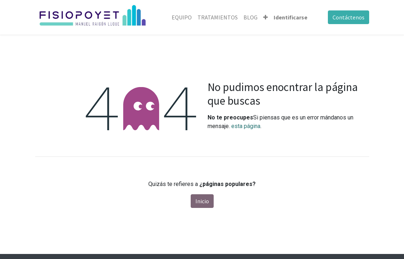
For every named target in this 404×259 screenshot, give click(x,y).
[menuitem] (182, 17)
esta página (245, 126)
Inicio (202, 201)
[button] (265, 17)
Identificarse (290, 17)
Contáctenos (348, 17)
